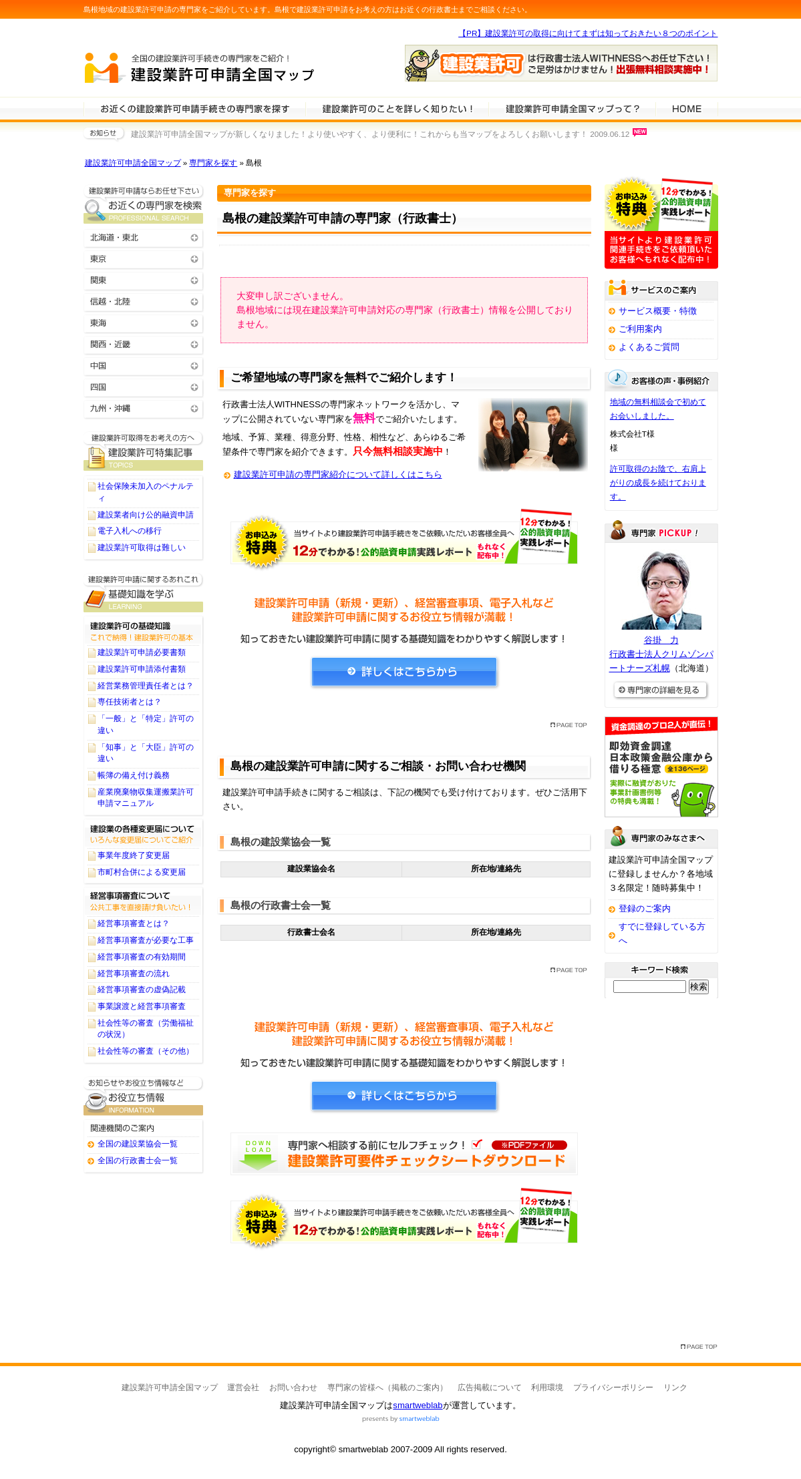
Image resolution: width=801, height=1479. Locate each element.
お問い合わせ (293, 1388)
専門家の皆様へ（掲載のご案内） (387, 1388)
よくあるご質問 (649, 347)
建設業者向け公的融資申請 (146, 514)
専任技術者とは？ (130, 701)
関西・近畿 (144, 343)
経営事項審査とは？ (134, 923)
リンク (675, 1388)
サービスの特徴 (571, 108)
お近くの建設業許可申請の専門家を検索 (144, 204)
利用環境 (547, 1388)
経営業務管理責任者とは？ (146, 685)
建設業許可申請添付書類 (142, 669)
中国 (144, 365)
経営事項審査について (144, 901)
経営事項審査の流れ (134, 973)
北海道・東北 (144, 236)
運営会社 (243, 1388)
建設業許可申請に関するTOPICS (144, 451)
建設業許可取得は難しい (142, 547)
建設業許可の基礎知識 (144, 630)
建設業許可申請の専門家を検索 (194, 108)
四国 (144, 386)
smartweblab (417, 1405)
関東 (144, 279)
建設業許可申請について (396, 108)
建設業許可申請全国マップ (133, 163)
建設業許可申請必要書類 (142, 652)
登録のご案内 (645, 908)
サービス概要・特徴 (658, 311)
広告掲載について (490, 1388)
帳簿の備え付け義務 (134, 775)
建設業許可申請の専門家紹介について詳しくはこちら (338, 474)
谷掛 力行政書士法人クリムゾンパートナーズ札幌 (661, 654)
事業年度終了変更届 (134, 855)
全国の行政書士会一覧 (138, 1160)
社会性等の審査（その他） (146, 1051)
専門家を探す (213, 163)
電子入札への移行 (130, 531)
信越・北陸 (144, 300)
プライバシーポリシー (613, 1388)
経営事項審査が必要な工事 (146, 940)
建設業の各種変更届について (144, 833)
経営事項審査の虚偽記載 (142, 989)
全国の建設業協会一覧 (138, 1143)
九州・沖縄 (144, 407)
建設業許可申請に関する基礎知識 (144, 592)
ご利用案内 (640, 329)
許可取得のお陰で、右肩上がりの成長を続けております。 (658, 482)
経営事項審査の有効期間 (142, 957)
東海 (144, 322)
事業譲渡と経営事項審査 (142, 1006)
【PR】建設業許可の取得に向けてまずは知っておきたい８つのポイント (587, 33)
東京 (144, 258)
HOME (686, 108)
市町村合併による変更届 (142, 872)
